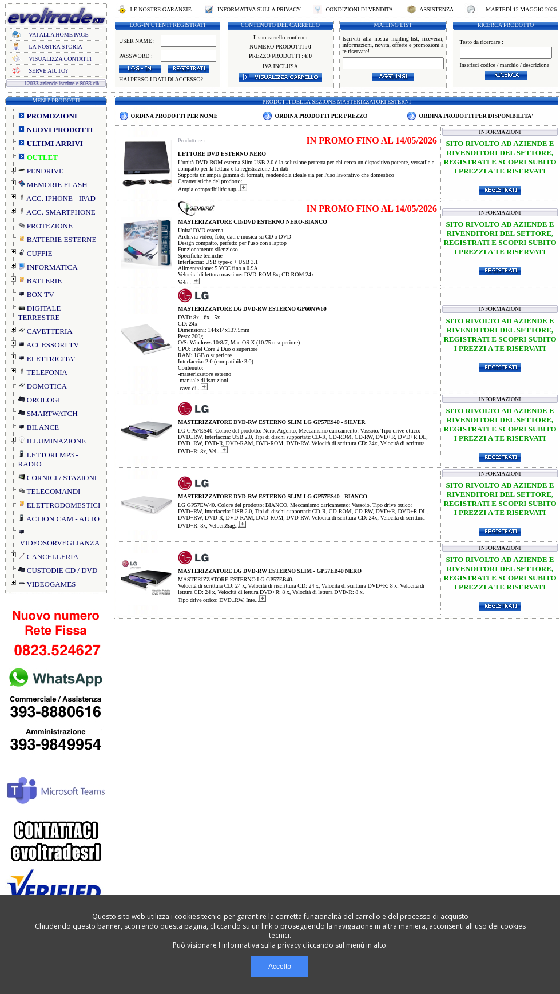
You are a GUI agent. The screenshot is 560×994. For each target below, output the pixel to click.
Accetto (279, 967)
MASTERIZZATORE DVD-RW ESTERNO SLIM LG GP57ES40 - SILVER (271, 422)
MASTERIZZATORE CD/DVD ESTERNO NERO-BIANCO (252, 222)
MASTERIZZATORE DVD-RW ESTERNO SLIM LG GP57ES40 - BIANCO (272, 496)
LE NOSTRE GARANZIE (161, 9)
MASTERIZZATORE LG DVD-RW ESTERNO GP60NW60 (252, 309)
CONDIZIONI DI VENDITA (359, 9)
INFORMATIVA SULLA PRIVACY (259, 9)
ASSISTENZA (436, 9)
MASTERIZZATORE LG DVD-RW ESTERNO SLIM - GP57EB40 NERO (270, 571)
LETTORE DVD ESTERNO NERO (222, 154)
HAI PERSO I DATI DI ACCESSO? (161, 79)
